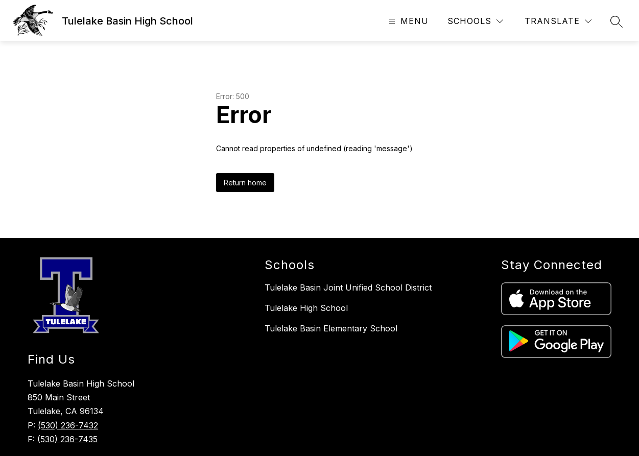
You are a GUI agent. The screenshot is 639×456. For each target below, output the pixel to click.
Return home (245, 182)
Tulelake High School (306, 308)
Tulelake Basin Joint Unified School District (348, 287)
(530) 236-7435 (67, 439)
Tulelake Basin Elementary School (331, 328)
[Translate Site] (558, 21)
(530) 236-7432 (68, 425)
